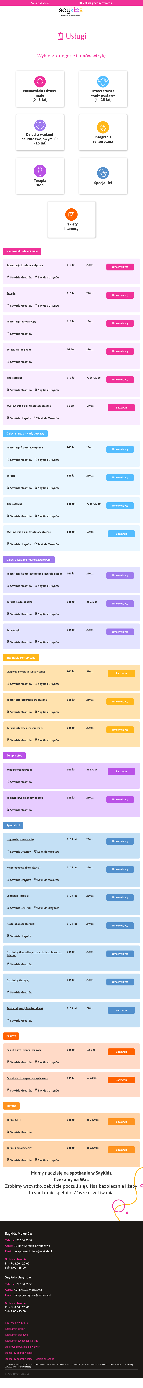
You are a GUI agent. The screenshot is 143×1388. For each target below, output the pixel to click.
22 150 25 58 (18, 1294)
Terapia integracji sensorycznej (25, 744)
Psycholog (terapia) (18, 999)
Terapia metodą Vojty (19, 361)
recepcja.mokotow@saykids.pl (28, 1261)
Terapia (11, 304)
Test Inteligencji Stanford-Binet (25, 1027)
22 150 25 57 (18, 1250)
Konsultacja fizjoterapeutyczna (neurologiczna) (34, 588)
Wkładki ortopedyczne (19, 786)
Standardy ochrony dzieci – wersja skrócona (29, 1368)
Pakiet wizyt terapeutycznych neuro (27, 1098)
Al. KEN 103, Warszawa (23, 1299)
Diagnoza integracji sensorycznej (26, 687)
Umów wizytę (120, 279)
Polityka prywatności (17, 1332)
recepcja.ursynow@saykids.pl (28, 1305)
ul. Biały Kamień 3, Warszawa (27, 1256)
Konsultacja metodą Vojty (21, 333)
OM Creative (23, 1384)
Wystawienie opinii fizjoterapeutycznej (29, 418)
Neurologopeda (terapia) (21, 942)
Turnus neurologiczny (19, 1168)
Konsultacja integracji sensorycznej (27, 715)
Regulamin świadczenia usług (21, 1350)
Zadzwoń (121, 420)
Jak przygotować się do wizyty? (22, 1357)
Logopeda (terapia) (18, 913)
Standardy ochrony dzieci (19, 1363)
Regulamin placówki (16, 1344)
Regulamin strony (15, 1338)
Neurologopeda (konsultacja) (23, 885)
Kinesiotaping (14, 390)
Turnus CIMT (14, 1140)
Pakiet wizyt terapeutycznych (24, 1069)
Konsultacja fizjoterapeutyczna (25, 276)
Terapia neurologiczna (20, 616)
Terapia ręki (13, 645)
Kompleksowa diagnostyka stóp (25, 814)
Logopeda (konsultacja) (20, 856)
